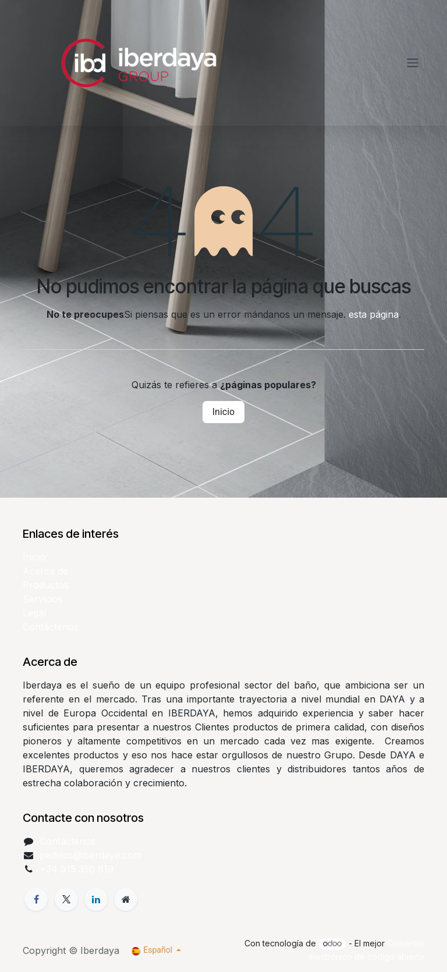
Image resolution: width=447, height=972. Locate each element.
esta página (374, 314)
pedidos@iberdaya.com (90, 855)
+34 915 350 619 (76, 869)
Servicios (43, 599)
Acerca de (45, 571)
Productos (46, 585)
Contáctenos (51, 627)
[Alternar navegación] (412, 63)
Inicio (223, 411)
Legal (34, 613)
